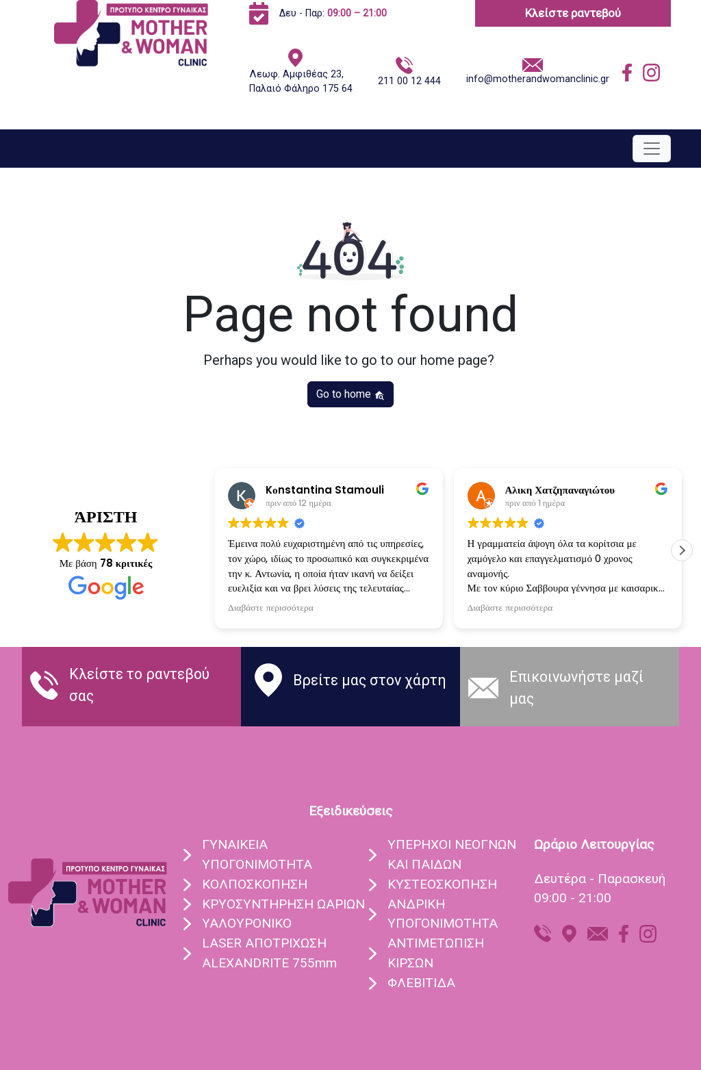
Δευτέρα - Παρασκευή (599, 879)
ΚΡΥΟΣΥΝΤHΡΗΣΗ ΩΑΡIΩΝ (283, 904)
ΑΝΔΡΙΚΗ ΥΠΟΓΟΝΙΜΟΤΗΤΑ (442, 914)
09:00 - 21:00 (572, 898)
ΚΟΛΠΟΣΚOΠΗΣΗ (254, 884)
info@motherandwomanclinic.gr (537, 79)
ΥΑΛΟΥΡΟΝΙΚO (247, 923)
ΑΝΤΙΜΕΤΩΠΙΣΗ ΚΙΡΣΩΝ (435, 953)
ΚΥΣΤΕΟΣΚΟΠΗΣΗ (442, 884)
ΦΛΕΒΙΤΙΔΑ (421, 983)
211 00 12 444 (409, 81)
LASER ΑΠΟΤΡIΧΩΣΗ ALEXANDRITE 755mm (269, 953)
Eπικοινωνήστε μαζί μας (576, 687)
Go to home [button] (350, 393)
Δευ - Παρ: (333, 13)
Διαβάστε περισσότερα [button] (271, 608)
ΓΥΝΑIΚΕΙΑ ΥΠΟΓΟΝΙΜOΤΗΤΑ (257, 854)
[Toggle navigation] (652, 148)
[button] (682, 550)
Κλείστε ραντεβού (573, 13)
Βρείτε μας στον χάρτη (369, 680)
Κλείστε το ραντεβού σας (139, 684)
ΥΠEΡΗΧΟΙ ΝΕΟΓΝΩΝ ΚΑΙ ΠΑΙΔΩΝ (451, 854)
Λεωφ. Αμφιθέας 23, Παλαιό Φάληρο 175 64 (301, 81)
